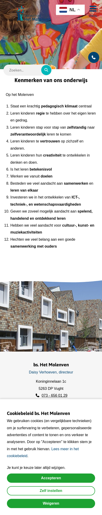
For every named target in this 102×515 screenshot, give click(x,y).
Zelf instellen (51, 491)
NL (67, 10)
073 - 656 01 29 (54, 395)
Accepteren (51, 478)
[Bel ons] (93, 57)
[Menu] (91, 8)
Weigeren (51, 503)
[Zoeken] (46, 70)
